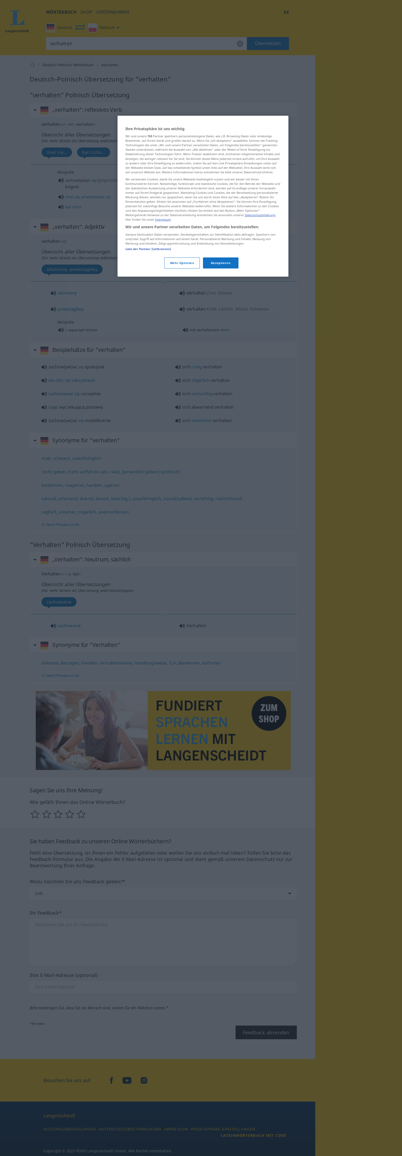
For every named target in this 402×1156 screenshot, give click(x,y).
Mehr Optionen (182, 263)
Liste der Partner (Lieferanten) (148, 249)
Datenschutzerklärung (260, 215)
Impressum (163, 219)
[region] (203, 196)
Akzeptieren (220, 263)
